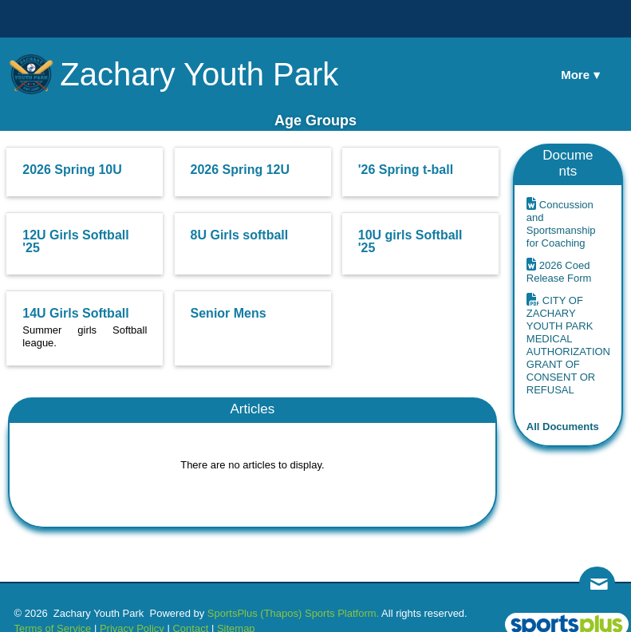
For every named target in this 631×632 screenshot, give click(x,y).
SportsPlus (232, 613)
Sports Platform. (342, 613)
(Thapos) (281, 613)
